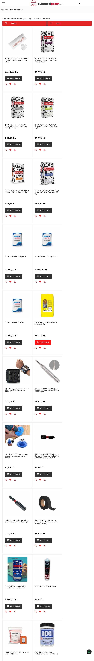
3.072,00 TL (11, 70)
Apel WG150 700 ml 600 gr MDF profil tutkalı (77, 454)
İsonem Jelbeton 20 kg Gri (74, 190)
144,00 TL (10, 399)
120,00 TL (70, 334)
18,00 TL (40, 334)
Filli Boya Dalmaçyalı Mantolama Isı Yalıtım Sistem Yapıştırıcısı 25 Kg (76, 126)
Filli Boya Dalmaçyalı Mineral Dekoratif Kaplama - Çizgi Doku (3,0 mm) (16, 126)
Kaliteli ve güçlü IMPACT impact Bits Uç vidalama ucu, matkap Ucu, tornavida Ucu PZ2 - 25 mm (47, 323)
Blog (8, 620)
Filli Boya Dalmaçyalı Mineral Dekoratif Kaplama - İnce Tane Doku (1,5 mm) (76, 60)
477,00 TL (40, 465)
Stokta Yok (13, 276)
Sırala (55, 23)
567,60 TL (40, 70)
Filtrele (10, 23)
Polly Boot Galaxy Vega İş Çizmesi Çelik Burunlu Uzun (15, 520)
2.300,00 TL (11, 465)
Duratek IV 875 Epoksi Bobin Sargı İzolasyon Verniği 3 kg (45, 388)
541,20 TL (70, 70)
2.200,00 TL (11, 202)
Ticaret (34, 658)
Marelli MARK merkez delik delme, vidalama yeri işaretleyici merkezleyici (76, 257)
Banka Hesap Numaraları (10, 614)
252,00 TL (70, 268)
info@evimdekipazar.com (79, 637)
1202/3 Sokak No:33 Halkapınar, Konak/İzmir (79, 611)
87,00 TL (10, 334)
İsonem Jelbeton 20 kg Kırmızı (46, 190)
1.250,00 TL (11, 531)
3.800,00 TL (41, 399)
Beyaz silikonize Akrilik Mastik (75, 387)
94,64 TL (70, 465)
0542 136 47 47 (78, 619)
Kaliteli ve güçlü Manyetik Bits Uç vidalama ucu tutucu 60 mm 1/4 (77, 322)
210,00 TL (40, 268)
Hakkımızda (10, 609)
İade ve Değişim (34, 613)
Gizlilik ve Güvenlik (35, 617)
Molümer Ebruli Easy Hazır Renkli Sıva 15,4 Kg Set (17, 454)
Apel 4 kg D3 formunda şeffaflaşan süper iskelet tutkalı (46, 454)
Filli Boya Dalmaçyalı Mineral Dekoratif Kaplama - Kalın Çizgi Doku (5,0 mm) (46, 60)
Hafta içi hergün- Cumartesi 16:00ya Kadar (77, 628)
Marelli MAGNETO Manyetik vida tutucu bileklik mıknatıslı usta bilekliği (47, 257)
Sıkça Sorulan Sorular (58, 613)
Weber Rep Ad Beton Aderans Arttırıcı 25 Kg (16, 257)
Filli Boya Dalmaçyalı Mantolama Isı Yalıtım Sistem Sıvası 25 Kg (47, 125)
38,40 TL (70, 399)
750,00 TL (10, 268)
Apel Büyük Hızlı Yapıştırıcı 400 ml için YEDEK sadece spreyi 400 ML (77, 521)
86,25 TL (70, 531)
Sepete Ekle (13, 78)
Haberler (9, 624)
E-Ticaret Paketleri (46, 658)
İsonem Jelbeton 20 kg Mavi (15, 190)
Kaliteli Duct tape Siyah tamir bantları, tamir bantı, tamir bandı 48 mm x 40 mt (16, 389)
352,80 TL (40, 136)
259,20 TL (70, 136)
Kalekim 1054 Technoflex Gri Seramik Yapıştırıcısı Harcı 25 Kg (46, 520)
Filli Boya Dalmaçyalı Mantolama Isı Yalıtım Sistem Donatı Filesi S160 (17, 60)
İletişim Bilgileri (56, 609)
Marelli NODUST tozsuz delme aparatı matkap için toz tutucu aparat (16, 323)
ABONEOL (84, 576)
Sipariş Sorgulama (35, 609)
